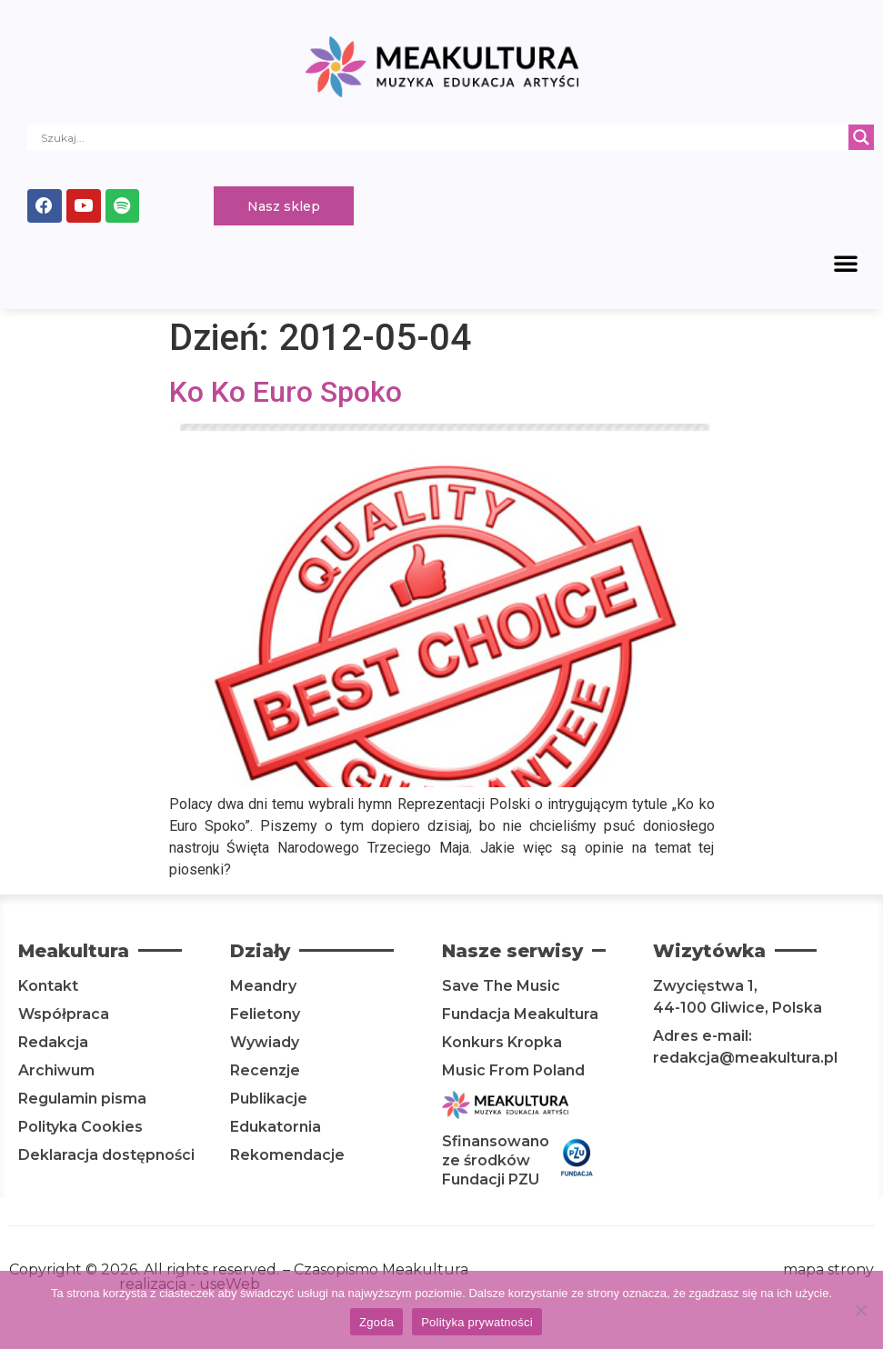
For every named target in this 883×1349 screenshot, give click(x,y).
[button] (846, 265)
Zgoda (376, 1322)
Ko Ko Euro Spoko (285, 394)
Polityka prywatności (477, 1322)
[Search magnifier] (861, 137)
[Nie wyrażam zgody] (860, 1310)
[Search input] (442, 137)
